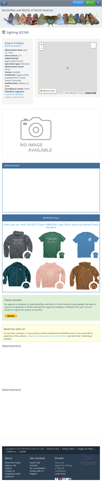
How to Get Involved (35, 464)
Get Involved (37, 458)
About (8, 458)
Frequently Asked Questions (12, 475)
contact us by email (35, 336)
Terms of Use (52, 448)
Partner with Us (37, 471)
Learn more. (60, 473)
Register (33, 473)
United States (18, 97)
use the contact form (57, 336)
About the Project (13, 462)
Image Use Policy (85, 448)
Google (80, 93)
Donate (22, 451)
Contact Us (11, 451)
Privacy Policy (68, 448)
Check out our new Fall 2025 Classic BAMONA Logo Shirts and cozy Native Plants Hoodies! (51, 226)
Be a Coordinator (37, 468)
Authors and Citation (10, 466)
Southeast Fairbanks (14, 94)
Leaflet (66, 93)
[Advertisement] (51, 190)
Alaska (8, 97)
